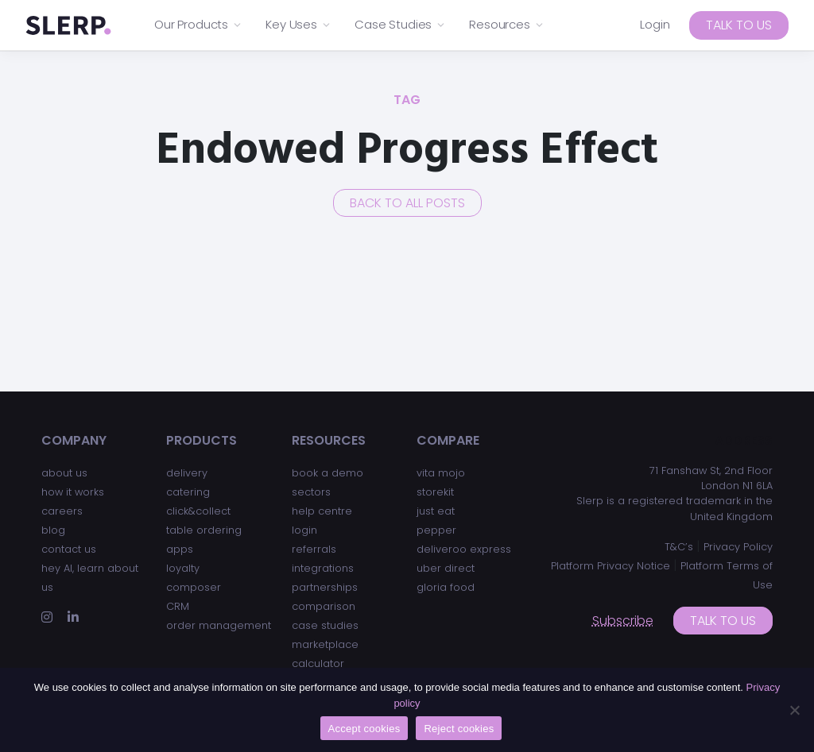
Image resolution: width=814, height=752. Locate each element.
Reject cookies (459, 729)
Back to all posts (407, 203)
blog (53, 530)
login (304, 530)
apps (179, 549)
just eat (436, 511)
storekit (435, 492)
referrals (314, 549)
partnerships (325, 587)
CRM (177, 606)
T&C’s (679, 546)
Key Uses (298, 24)
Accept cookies (364, 729)
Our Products (198, 24)
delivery (186, 473)
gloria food (446, 587)
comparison (323, 606)
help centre (322, 511)
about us (64, 473)
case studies (325, 625)
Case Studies (400, 24)
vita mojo (441, 473)
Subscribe (622, 620)
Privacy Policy (738, 546)
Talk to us (739, 25)
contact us (68, 549)
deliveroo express (464, 549)
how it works (72, 492)
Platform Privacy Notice (610, 566)
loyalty (183, 568)
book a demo (327, 473)
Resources (507, 24)
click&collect (198, 511)
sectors (311, 492)
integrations (323, 568)
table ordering (204, 530)
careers (62, 511)
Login (655, 24)
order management (218, 625)
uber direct (446, 568)
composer (193, 587)
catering (188, 492)
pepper (436, 530)
